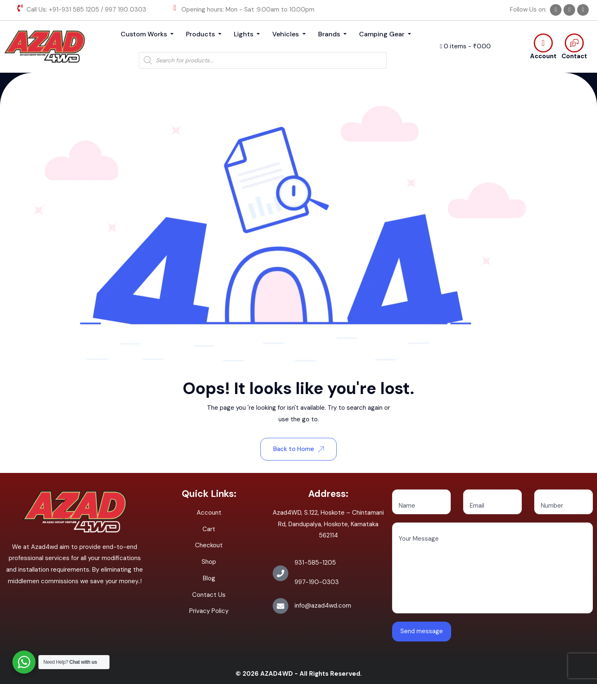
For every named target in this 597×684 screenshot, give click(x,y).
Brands (330, 34)
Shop (209, 562)
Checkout (209, 545)
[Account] (543, 42)
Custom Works (145, 34)
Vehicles (286, 34)
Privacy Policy (208, 611)
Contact (574, 56)
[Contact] (574, 42)
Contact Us (209, 595)
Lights (244, 34)
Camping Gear (382, 34)
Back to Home (298, 449)
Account (543, 56)
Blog (209, 578)
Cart (208, 529)
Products (201, 34)
